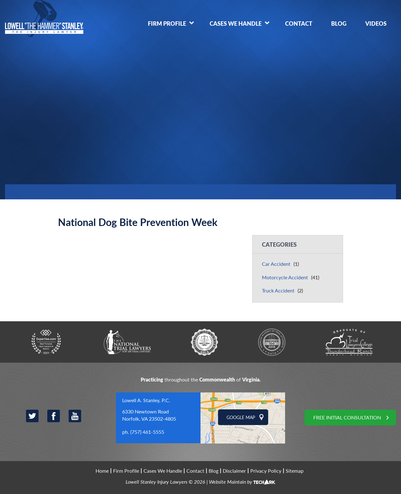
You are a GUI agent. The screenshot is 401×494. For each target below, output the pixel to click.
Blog (338, 23)
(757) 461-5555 (147, 431)
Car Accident (276, 263)
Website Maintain (227, 481)
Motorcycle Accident (285, 277)
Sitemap (295, 470)
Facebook (53, 416)
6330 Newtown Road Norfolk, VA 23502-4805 (149, 415)
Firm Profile (167, 23)
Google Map (241, 417)
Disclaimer (234, 470)
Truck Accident (278, 290)
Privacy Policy (265, 470)
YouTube (75, 416)
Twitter (32, 416)
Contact (298, 23)
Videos (376, 23)
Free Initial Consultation (347, 417)
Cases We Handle (236, 23)
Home (102, 470)
